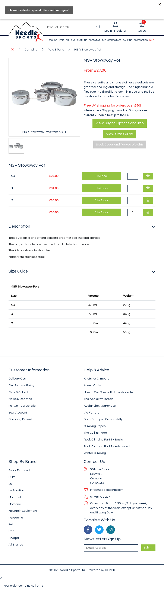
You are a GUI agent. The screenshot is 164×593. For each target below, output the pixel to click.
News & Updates (20, 398)
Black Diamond (19, 470)
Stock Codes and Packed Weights (120, 144)
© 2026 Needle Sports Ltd (67, 570)
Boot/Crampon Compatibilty (103, 419)
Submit (148, 547)
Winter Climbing (95, 453)
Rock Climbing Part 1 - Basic (103, 439)
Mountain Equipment (23, 510)
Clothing (82, 40)
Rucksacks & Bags (111, 40)
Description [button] (19, 226)
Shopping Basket (20, 419)
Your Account (18, 412)
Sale (151, 40)
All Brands (16, 544)
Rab (11, 531)
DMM (12, 477)
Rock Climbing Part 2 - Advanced (107, 446)
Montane (15, 504)
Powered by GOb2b (101, 570)
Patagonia (16, 517)
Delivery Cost (18, 378)
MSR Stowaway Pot (87, 49)
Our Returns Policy (21, 385)
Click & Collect (18, 392)
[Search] (98, 27)
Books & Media (56, 40)
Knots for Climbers (96, 378)
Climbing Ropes (94, 426)
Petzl (12, 524)
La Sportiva (16, 490)
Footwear (94, 40)
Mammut (15, 497)
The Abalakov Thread (99, 398)
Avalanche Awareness (100, 405)
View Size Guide (119, 134)
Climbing (70, 40)
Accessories (141, 40)
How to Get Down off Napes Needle (108, 392)
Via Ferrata (92, 412)
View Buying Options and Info (119, 123)
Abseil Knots (92, 385)
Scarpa (14, 538)
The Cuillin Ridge (95, 432)
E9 (10, 483)
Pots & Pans (56, 49)
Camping (127, 40)
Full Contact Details (22, 405)
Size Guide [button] (18, 271)
